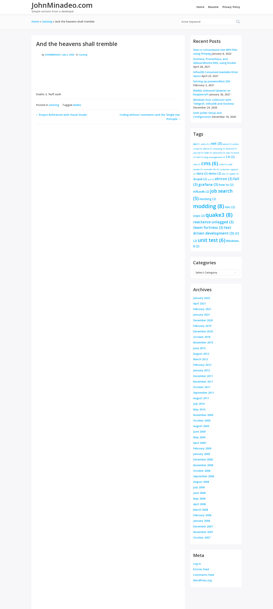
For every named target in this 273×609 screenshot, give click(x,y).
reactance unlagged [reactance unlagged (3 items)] (213, 221)
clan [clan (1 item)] (197, 164)
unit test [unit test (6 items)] (211, 240)
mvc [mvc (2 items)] (230, 207)
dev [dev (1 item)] (225, 174)
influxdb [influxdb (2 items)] (201, 192)
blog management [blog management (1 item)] (214, 157)
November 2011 (203, 381)
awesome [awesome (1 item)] (219, 153)
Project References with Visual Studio (63, 114)
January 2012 (201, 370)
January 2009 (201, 454)
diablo (77, 105)
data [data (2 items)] (202, 173)
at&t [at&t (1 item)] (208, 153)
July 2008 (199, 487)
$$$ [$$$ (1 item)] (196, 144)
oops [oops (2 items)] (199, 216)
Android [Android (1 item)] (231, 148)
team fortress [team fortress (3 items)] (208, 227)
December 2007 (203, 526)
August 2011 (201, 398)
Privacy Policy (231, 7)
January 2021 (201, 314)
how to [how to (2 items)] (226, 185)
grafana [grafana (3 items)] (208, 184)
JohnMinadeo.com (62, 5)
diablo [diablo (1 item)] (234, 174)
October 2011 (201, 387)
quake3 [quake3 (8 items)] (219, 215)
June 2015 (199, 348)
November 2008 (203, 465)
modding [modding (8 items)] (208, 206)
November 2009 (203, 415)
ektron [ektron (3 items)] (223, 178)
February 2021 (202, 309)
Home (200, 7)
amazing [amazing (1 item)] (219, 148)
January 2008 (201, 520)
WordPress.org (202, 580)
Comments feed (203, 575)
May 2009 (199, 437)
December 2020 (203, 320)
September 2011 (203, 392)
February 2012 (202, 365)
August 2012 (201, 353)
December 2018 (203, 331)
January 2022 (201, 298)
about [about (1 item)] (227, 144)
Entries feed (201, 569)
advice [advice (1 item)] (207, 148)
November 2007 (203, 532)
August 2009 (201, 426)
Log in (197, 563)
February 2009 (202, 448)
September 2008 (203, 476)
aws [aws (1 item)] (229, 153)
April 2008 (199, 504)
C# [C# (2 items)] (230, 157)
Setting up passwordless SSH (211, 81)
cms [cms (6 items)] (209, 163)
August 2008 (201, 482)
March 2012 (200, 359)
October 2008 (201, 470)
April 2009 (199, 443)
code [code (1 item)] (223, 164)
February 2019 (202, 326)
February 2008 (202, 515)
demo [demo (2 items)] (214, 173)
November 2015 (203, 342)
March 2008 (200, 509)
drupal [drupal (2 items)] (200, 179)
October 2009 (201, 420)
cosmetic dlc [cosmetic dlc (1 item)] (211, 169)
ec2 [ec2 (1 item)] (211, 179)
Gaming (83, 54)
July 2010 (199, 403)
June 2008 (199, 493)
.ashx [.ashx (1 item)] (204, 144)
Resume (213, 7)
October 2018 (201, 337)
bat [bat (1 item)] (200, 157)
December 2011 (203, 376)
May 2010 (199, 409)
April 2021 (199, 303)
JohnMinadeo (53, 54)
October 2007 (201, 537)
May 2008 (199, 498)
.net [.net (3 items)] (216, 143)
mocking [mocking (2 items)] (207, 199)
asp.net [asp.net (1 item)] (198, 153)
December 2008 (203, 459)
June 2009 (199, 431)
